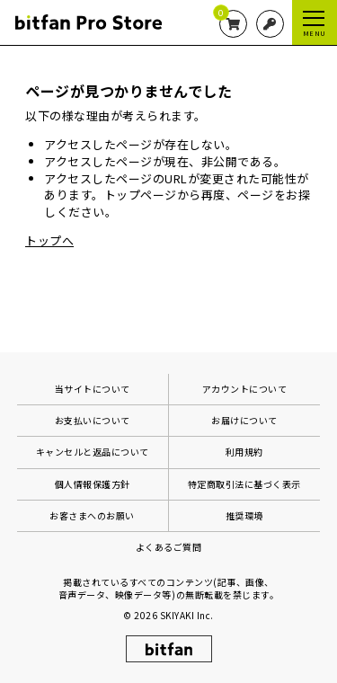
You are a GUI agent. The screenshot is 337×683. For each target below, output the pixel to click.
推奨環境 (244, 515)
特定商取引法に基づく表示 (244, 484)
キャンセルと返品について (92, 451)
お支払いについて (92, 420)
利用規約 (244, 451)
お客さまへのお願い (92, 515)
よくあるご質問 (169, 547)
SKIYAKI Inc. (187, 615)
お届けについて (244, 420)
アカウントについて (245, 388)
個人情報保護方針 (92, 484)
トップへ (49, 240)
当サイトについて (92, 388)
